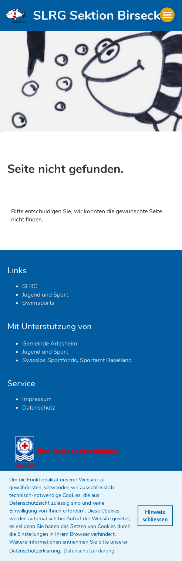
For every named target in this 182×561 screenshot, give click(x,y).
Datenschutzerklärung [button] (89, 550)
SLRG (30, 286)
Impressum (37, 399)
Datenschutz (38, 408)
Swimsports (38, 303)
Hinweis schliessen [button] (155, 515)
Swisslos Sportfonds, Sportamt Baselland (77, 360)
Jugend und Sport (45, 295)
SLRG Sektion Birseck (96, 15)
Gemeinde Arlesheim (49, 344)
